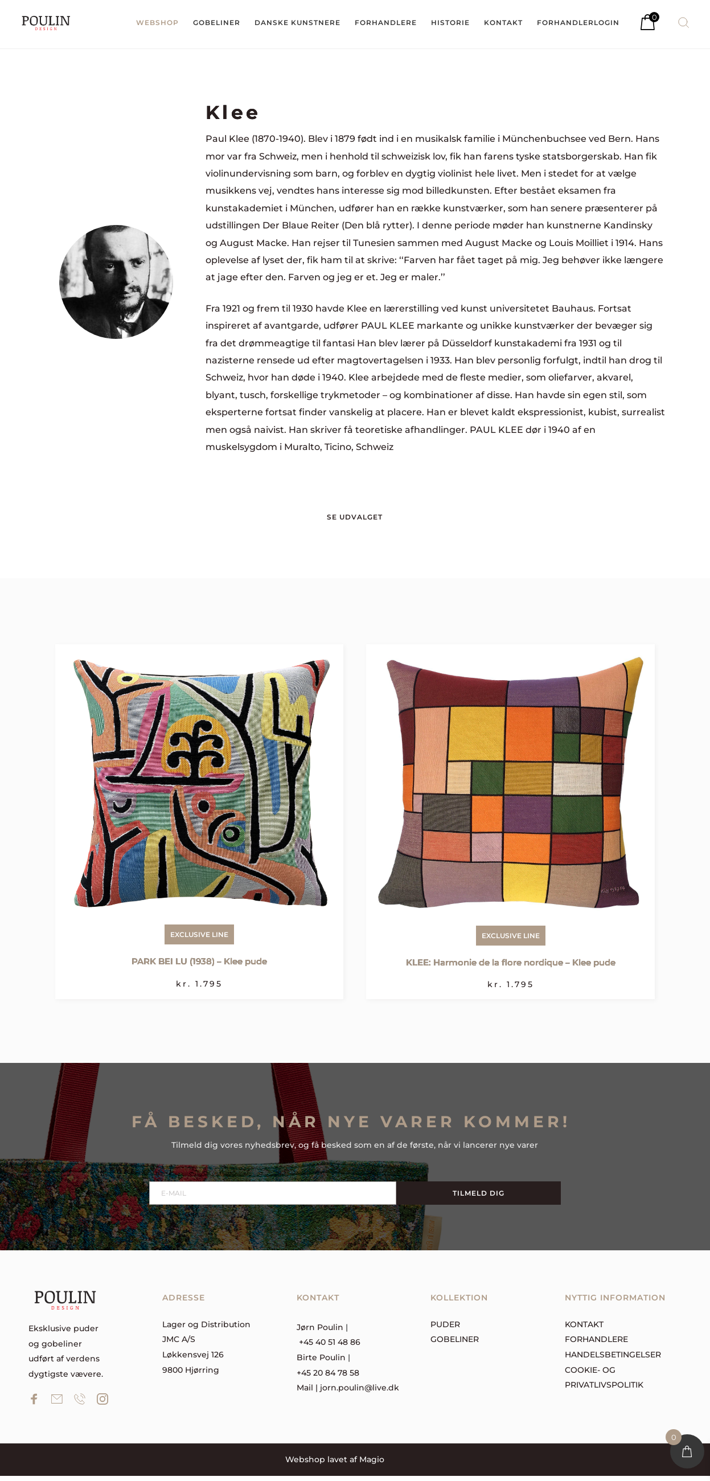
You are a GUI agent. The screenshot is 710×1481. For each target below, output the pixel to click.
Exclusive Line (199, 939)
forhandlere (596, 1344)
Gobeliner (454, 1344)
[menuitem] (157, 23)
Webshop (305, 1464)
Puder (445, 1329)
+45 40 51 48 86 (329, 1347)
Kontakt (584, 1329)
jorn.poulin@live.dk (359, 1393)
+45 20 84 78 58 (328, 1377)
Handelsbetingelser (613, 1360)
